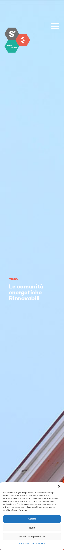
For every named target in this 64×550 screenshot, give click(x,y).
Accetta (32, 518)
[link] (17, 40)
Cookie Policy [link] (24, 543)
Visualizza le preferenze (32, 536)
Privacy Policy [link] (38, 543)
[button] (59, 486)
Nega (32, 527)
